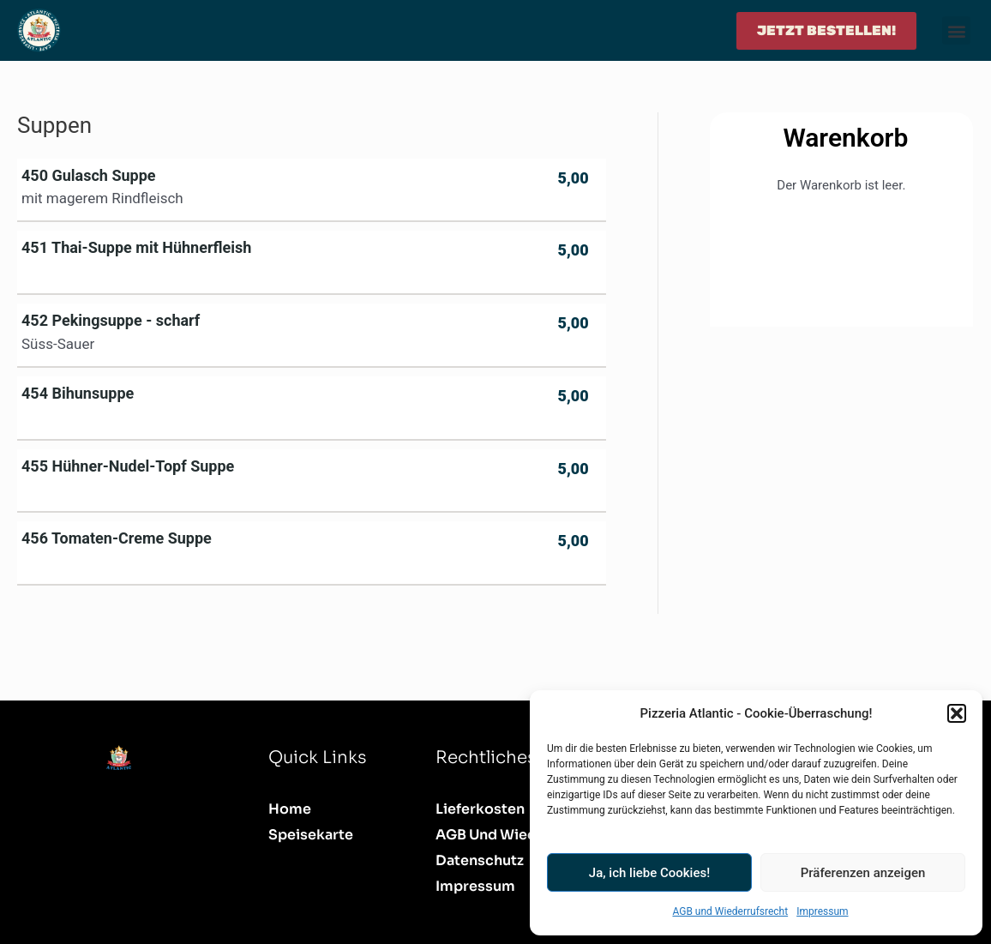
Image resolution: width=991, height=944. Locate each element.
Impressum (822, 911)
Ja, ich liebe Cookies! (649, 873)
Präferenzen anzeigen (863, 873)
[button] (956, 713)
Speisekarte (310, 835)
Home (289, 809)
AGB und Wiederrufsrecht (730, 911)
